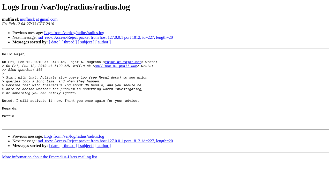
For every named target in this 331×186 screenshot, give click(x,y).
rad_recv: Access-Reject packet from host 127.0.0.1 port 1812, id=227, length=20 (105, 37)
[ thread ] (69, 42)
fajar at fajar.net (123, 64)
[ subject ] (86, 42)
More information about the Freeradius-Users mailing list (49, 171)
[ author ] (103, 42)
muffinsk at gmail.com (38, 19)
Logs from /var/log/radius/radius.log (74, 32)
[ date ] (55, 42)
